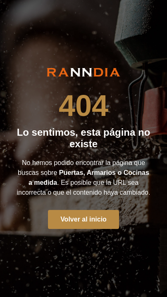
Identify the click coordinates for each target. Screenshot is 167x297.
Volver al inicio (83, 219)
